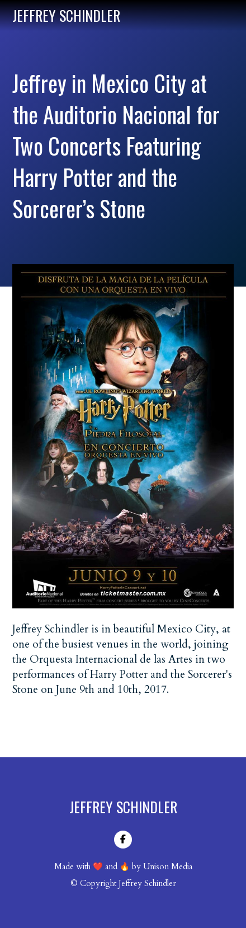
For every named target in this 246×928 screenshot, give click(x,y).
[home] (66, 15)
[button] (229, 15)
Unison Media (167, 866)
